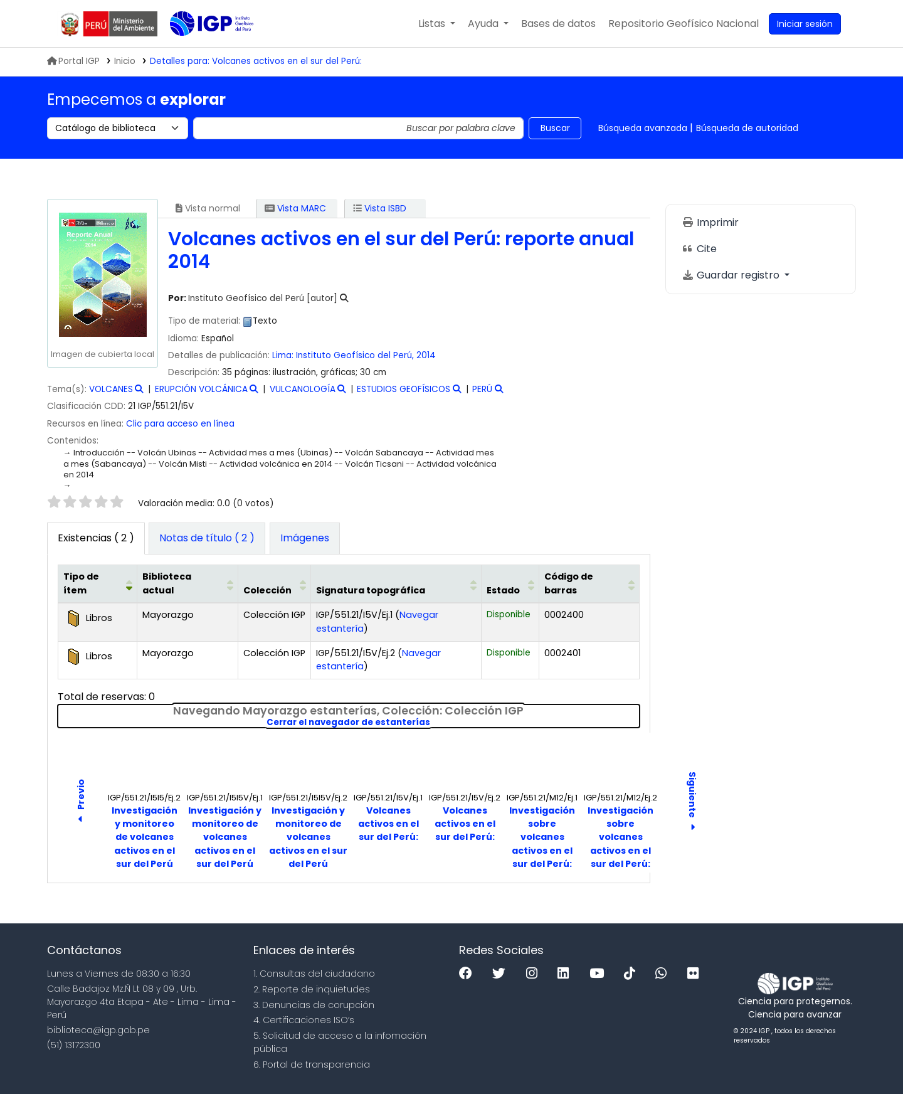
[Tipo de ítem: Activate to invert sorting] (97, 584)
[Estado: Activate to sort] (510, 584)
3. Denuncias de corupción (313, 1005)
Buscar (555, 128)
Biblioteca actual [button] (166, 583)
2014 (426, 355)
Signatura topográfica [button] (370, 590)
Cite (699, 249)
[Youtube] (599, 973)
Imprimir (710, 222)
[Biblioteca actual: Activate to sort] (187, 584)
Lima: (282, 355)
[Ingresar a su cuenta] (805, 24)
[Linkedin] (566, 973)
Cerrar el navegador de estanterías (434, 723)
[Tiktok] (633, 973)
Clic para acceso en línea (180, 424)
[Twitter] (502, 973)
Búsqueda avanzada (642, 128)
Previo (81, 802)
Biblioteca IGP (201, 48)
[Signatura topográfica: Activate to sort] (396, 584)
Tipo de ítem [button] (81, 583)
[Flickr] (696, 973)
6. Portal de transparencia (311, 1064)
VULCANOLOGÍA (302, 389)
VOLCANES (111, 389)
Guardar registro (732, 275)
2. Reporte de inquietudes (311, 989)
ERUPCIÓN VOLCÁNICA (201, 389)
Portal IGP (73, 61)
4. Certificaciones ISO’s (303, 1020)
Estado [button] (503, 590)
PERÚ (482, 389)
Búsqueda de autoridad (747, 128)
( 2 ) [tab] (96, 538)
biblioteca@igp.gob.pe (98, 1030)
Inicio (124, 61)
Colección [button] (267, 590)
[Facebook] (468, 973)
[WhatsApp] (664, 973)
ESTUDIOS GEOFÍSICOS (403, 389)
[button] (436, 24)
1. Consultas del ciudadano (314, 973)
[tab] (207, 539)
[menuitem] (683, 24)
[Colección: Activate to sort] (274, 584)
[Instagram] (535, 973)
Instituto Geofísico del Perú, (356, 355)
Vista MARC (295, 208)
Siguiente (692, 802)
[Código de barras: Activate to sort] (589, 584)
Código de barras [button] (568, 583)
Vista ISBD (379, 208)
